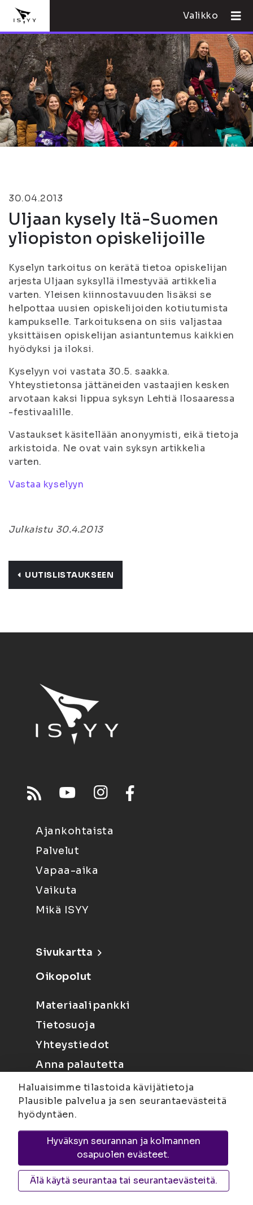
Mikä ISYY (62, 910)
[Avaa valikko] (232, 16)
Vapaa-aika (67, 870)
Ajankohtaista (75, 831)
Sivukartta (68, 952)
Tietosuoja (65, 1025)
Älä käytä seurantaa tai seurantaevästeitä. (123, 1180)
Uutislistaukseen (66, 575)
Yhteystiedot (73, 1045)
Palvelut (57, 851)
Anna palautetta (80, 1064)
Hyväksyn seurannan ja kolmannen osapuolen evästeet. (123, 1147)
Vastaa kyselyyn (46, 484)
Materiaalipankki (83, 1005)
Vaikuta (56, 890)
